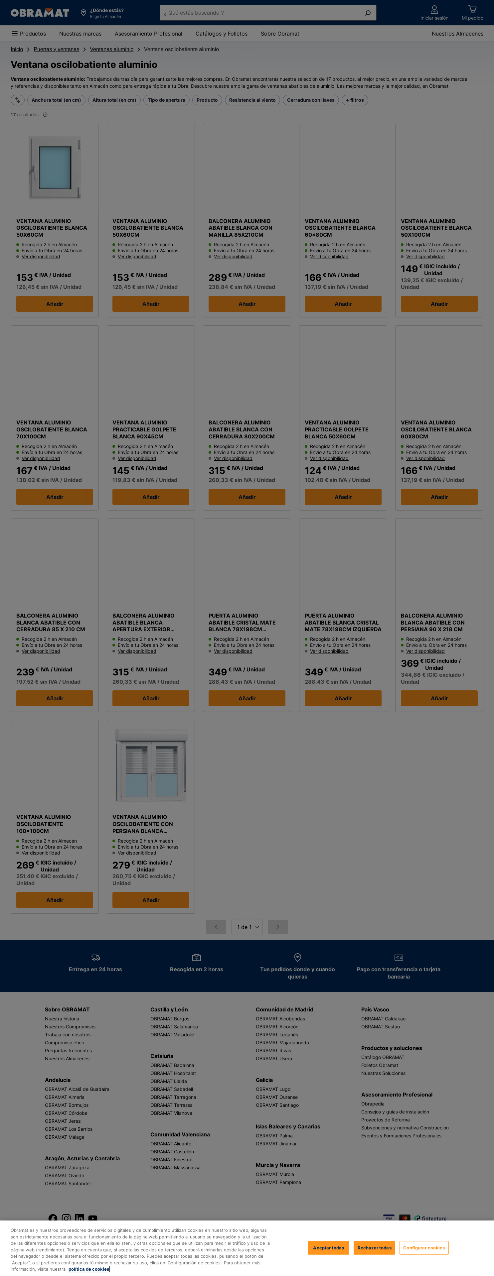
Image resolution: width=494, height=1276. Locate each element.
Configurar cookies (330, 1254)
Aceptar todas (429, 1254)
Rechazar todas (382, 1254)
